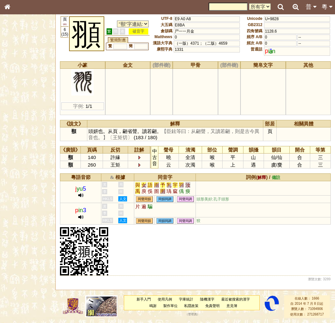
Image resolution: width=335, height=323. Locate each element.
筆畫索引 (16, 93)
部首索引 (16, 87)
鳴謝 (153, 306)
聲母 (13, 174)
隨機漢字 (207, 299)
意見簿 (232, 306)
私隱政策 (191, 306)
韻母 (22, 174)
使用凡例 (165, 299)
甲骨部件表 (18, 99)
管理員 (192, 314)
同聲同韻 (145, 199)
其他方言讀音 (20, 187)
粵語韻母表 (18, 142)
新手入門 (144, 299)
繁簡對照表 (18, 223)
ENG (28, 72)
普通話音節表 (20, 181)
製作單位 (170, 306)
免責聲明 (213, 306)
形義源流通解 (20, 112)
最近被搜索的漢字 (235, 299)
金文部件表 (18, 106)
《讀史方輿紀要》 (23, 211)
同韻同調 (165, 199)
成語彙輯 (16, 217)
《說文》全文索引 (23, 204)
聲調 (31, 174)
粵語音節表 (18, 129)
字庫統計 (186, 299)
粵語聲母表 (18, 136)
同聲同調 (186, 199)
